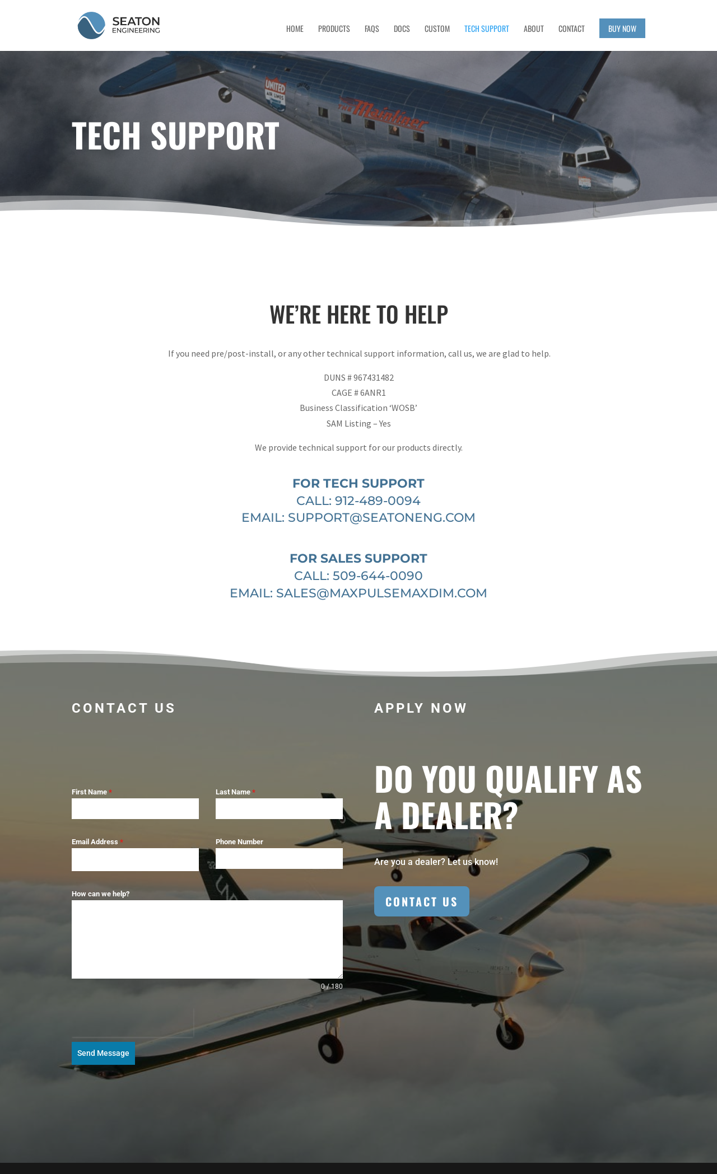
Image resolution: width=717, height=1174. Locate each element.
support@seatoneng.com (382, 517)
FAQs (372, 29)
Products (334, 29)
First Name (92, 792)
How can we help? (100, 894)
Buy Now (622, 28)
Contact (571, 29)
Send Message (103, 1053)
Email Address (97, 842)
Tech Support (486, 29)
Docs (402, 29)
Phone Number (239, 842)
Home (295, 29)
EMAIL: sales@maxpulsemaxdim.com (358, 593)
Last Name (235, 792)
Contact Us (421, 901)
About (534, 29)
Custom (437, 29)
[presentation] (132, 1022)
